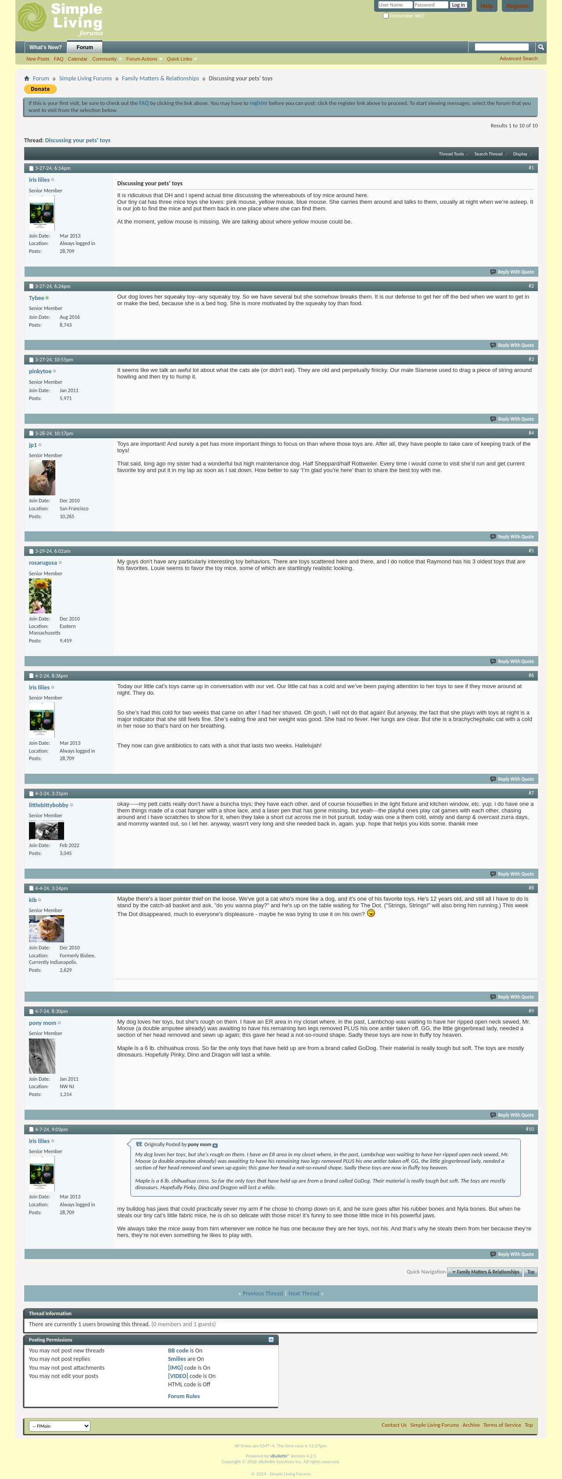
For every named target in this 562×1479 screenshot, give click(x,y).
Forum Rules (184, 1396)
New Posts (38, 58)
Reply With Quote (512, 272)
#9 (531, 1011)
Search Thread (489, 154)
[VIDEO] (178, 1376)
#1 (531, 168)
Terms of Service (502, 1424)
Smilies (177, 1359)
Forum (85, 47)
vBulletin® (280, 1456)
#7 (531, 793)
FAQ (59, 58)
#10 (530, 1129)
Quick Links (179, 58)
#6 (531, 675)
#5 (531, 551)
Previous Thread (263, 1293)
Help (487, 6)
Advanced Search (519, 58)
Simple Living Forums (85, 78)
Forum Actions (141, 58)
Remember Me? (404, 15)
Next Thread (303, 1293)
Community (104, 58)
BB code (178, 1350)
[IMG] (175, 1367)
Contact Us (394, 1424)
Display (520, 154)
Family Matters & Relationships (160, 78)
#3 (531, 359)
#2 (531, 286)
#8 (531, 888)
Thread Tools (451, 154)
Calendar (78, 58)
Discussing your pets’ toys (78, 140)
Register (517, 6)
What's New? (45, 47)
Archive (471, 1424)
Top (530, 1272)
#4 (531, 433)
